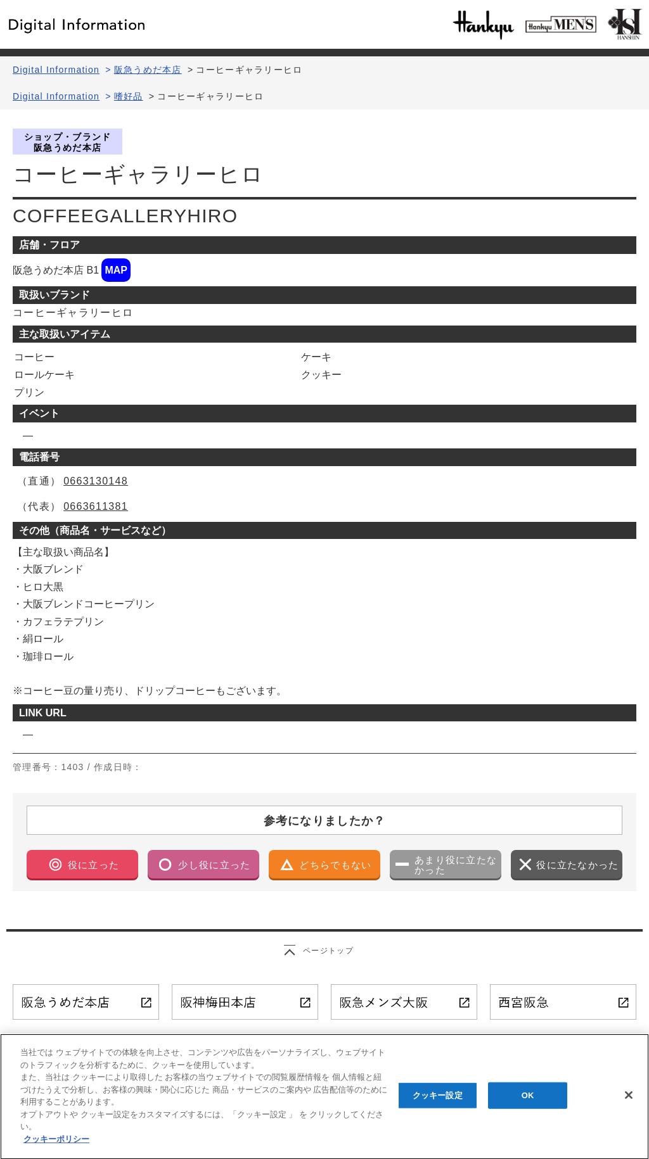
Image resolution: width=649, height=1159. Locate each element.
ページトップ (328, 950)
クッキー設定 (438, 1103)
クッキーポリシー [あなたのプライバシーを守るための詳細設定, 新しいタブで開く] (56, 1146)
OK (528, 1103)
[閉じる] (629, 1103)
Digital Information (56, 70)
